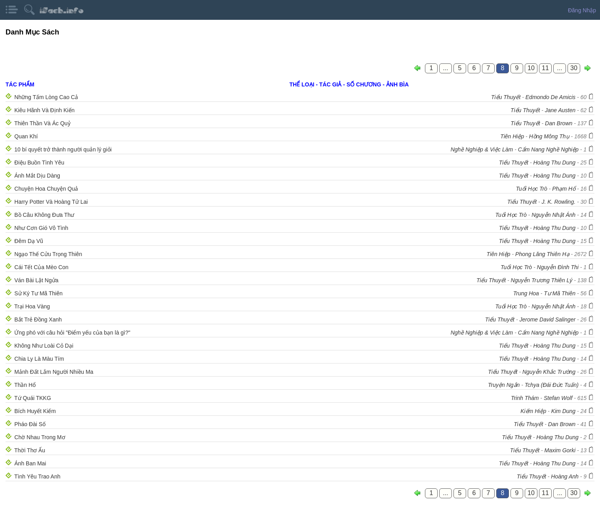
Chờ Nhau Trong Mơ (39, 437)
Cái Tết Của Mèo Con (41, 267)
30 (573, 68)
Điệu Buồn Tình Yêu (39, 162)
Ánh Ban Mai (30, 463)
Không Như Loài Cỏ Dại (43, 345)
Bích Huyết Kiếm (35, 411)
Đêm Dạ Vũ (28, 241)
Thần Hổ (25, 385)
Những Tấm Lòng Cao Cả (46, 97)
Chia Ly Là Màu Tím (39, 359)
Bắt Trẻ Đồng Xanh (38, 319)
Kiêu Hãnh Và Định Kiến (44, 110)
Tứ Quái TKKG (32, 398)
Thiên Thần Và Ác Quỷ (42, 123)
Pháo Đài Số (30, 424)
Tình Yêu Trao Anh (37, 476)
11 (545, 68)
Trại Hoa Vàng (32, 306)
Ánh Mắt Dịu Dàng (37, 175)
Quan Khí (26, 136)
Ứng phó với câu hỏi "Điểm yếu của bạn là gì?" (72, 332)
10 (531, 68)
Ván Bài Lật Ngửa (36, 280)
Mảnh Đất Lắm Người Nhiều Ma (53, 372)
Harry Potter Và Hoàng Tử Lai (51, 202)
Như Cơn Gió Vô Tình (41, 228)
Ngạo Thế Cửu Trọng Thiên (48, 254)
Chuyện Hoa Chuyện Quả (46, 189)
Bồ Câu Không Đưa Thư (44, 215)
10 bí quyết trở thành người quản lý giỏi (63, 149)
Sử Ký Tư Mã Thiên (38, 293)
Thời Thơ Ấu (29, 450)
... (445, 68)
